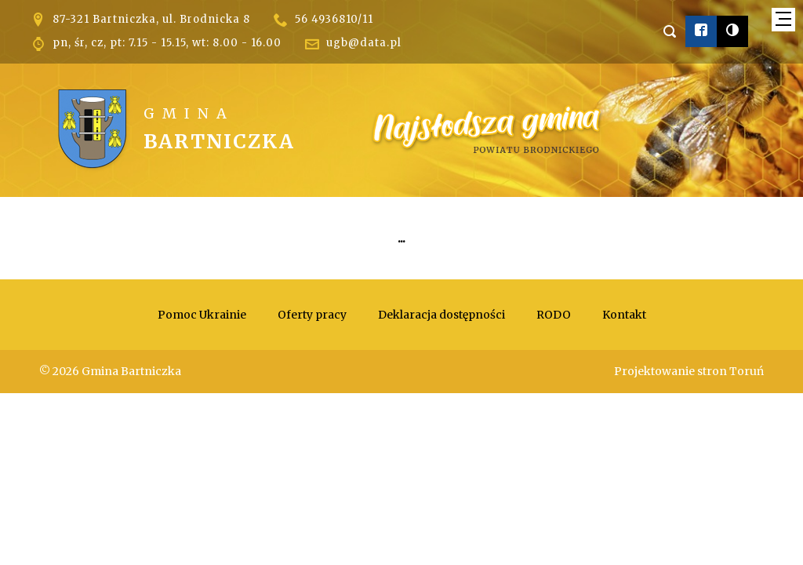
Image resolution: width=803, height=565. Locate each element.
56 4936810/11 (334, 19)
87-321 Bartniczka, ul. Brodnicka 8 (151, 19)
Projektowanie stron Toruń (689, 371)
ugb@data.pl (364, 42)
